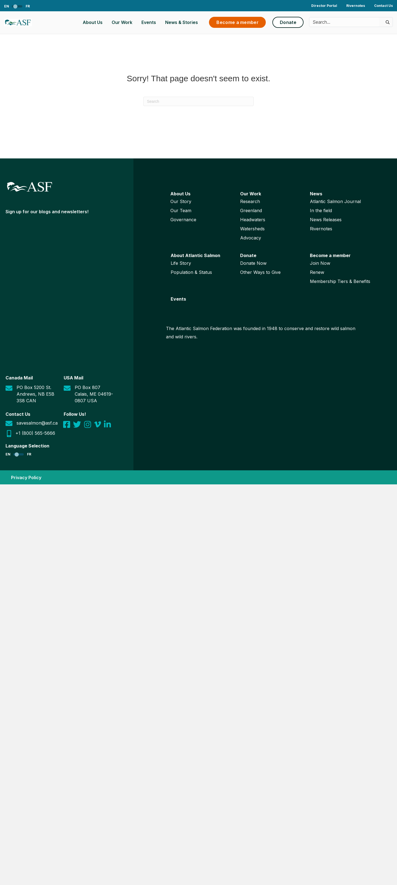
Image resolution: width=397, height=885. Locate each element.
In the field (321, 210)
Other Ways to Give (260, 272)
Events (148, 22)
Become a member (330, 255)
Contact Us (383, 6)
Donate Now (253, 263)
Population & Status (191, 272)
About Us (93, 22)
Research (250, 201)
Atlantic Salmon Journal (335, 201)
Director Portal (324, 6)
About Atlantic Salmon (195, 255)
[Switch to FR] (23, 6)
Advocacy (250, 238)
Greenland (251, 210)
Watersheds (252, 228)
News (316, 193)
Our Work (122, 22)
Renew (317, 272)
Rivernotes (355, 6)
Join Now (320, 263)
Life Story (181, 263)
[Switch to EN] (10, 6)
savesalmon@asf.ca (37, 423)
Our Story (180, 201)
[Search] (198, 101)
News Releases (326, 219)
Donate (248, 255)
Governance (183, 219)
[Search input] (344, 22)
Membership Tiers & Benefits (340, 281)
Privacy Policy (26, 477)
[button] (387, 22)
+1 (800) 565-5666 (35, 433)
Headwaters (252, 219)
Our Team (180, 210)
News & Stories (181, 22)
